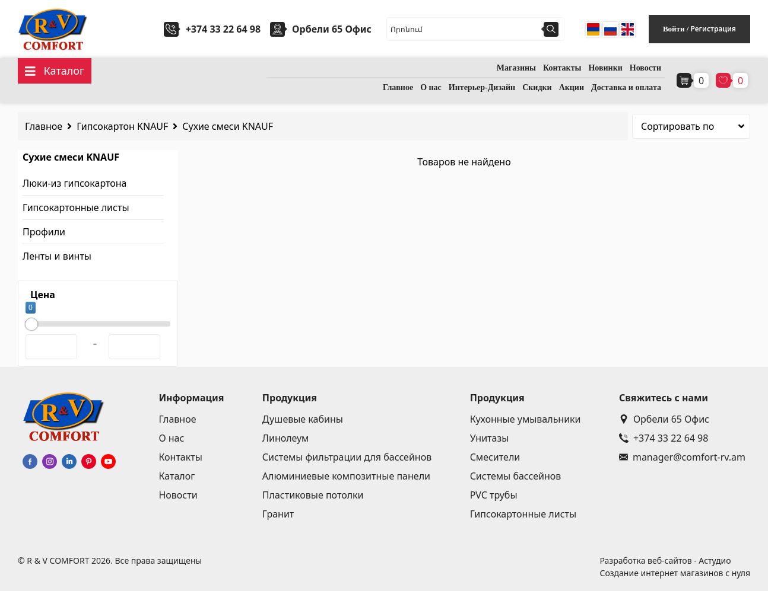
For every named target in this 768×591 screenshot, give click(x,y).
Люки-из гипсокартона (74, 183)
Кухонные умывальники (525, 419)
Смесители (495, 457)
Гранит (278, 513)
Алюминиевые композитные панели (346, 476)
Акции (571, 87)
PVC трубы (494, 494)
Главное (398, 87)
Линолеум (285, 438)
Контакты (562, 67)
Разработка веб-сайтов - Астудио (665, 560)
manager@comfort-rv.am (682, 457)
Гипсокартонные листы (76, 207)
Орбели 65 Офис (664, 419)
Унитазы (489, 438)
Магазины (516, 67)
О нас (431, 87)
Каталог (176, 476)
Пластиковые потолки (313, 494)
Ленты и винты (57, 256)
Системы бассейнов (515, 476)
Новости (645, 67)
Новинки (605, 67)
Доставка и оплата (626, 87)
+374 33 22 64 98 (223, 29)
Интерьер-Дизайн (482, 87)
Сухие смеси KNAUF (227, 126)
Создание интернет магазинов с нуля (674, 573)
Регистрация (713, 29)
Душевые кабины (302, 419)
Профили (44, 231)
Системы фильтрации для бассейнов (346, 457)
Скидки (536, 87)
